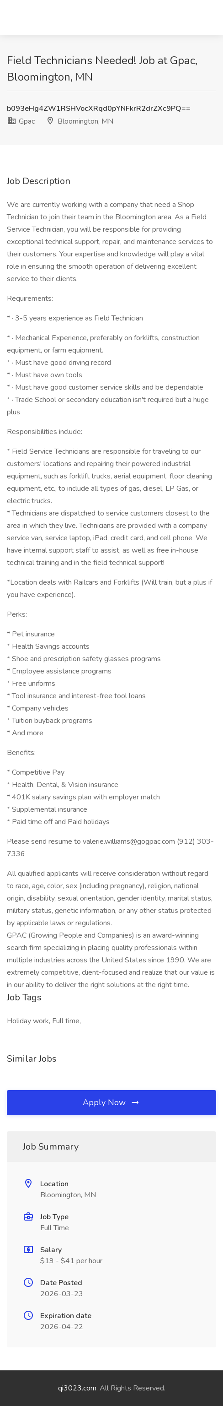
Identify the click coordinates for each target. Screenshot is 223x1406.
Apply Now (111, 1102)
